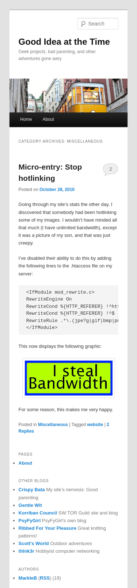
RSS (45, 578)
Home (26, 119)
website (95, 424)
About (48, 119)
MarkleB (28, 578)
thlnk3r (26, 551)
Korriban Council (38, 513)
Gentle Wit (30, 505)
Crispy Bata (32, 489)
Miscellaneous (53, 424)
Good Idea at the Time (64, 42)
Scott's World (34, 543)
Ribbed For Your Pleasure (47, 528)
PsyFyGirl (30, 520)
